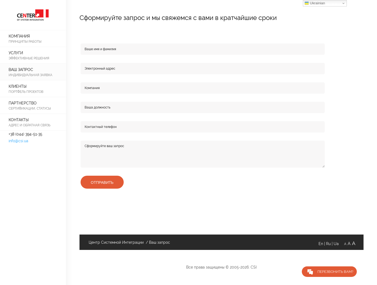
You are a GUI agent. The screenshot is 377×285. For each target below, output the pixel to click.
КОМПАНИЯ (19, 36)
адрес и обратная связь (29, 125)
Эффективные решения (29, 58)
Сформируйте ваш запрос (203, 154)
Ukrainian (315, 3)
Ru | (330, 244)
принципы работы (25, 41)
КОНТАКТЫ (19, 120)
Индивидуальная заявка (30, 75)
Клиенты (17, 86)
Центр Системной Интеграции (116, 242)
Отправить (102, 182)
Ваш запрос (21, 69)
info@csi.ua (18, 140)
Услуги (16, 53)
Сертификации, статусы (30, 108)
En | (322, 244)
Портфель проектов (26, 91)
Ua (339, 244)
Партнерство (23, 103)
